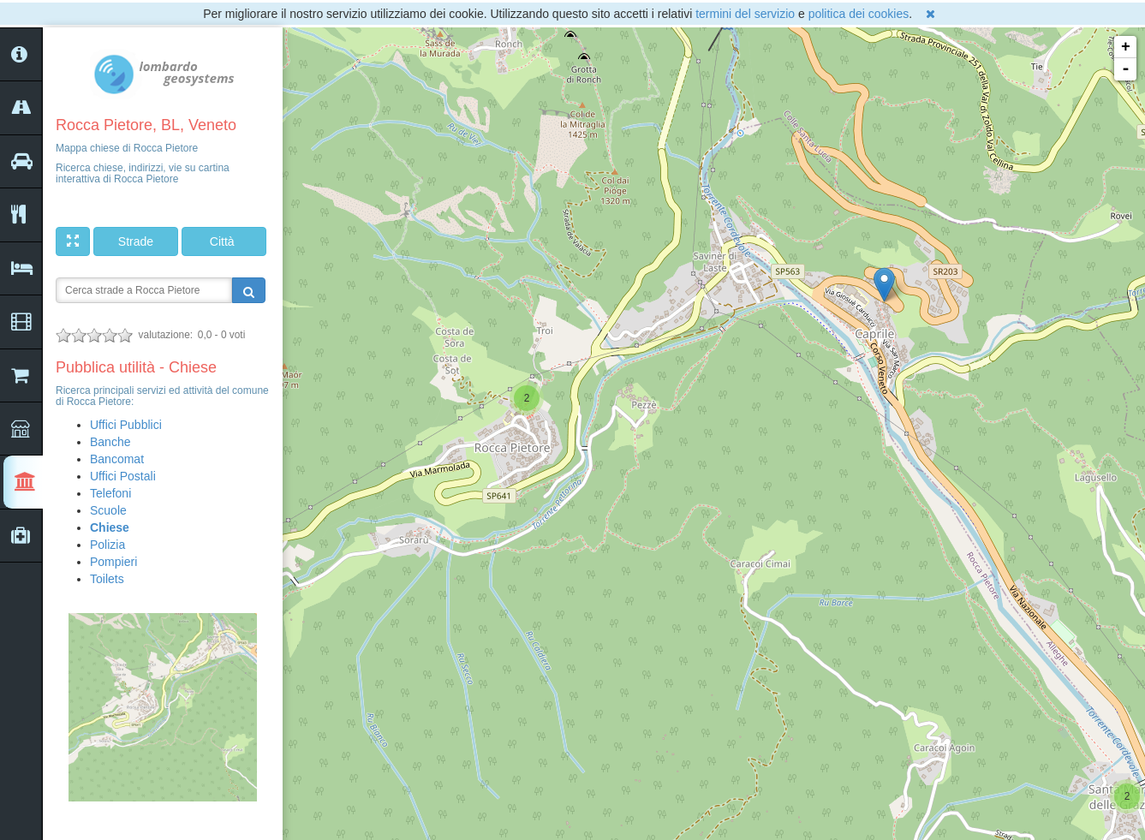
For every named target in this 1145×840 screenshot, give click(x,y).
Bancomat (117, 459)
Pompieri (113, 562)
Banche (110, 442)
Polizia (107, 544)
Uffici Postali (123, 476)
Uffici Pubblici (126, 425)
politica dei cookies (858, 14)
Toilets (107, 579)
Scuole (108, 510)
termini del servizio (745, 14)
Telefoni (110, 493)
